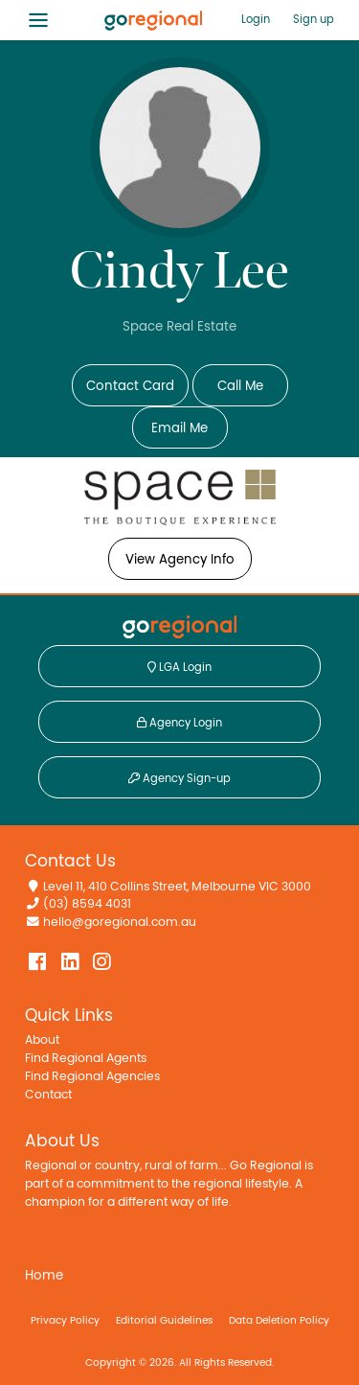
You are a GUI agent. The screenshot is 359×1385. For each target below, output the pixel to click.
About (42, 1040)
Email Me (179, 428)
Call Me (240, 386)
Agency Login (179, 722)
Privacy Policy (65, 1320)
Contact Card (130, 386)
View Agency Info (180, 559)
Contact (48, 1095)
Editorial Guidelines (164, 1320)
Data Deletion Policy (279, 1320)
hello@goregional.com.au (119, 922)
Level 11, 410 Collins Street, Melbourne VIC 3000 (177, 887)
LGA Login (179, 667)
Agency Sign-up (179, 778)
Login (255, 19)
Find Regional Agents (85, 1058)
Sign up (313, 19)
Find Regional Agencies (92, 1077)
